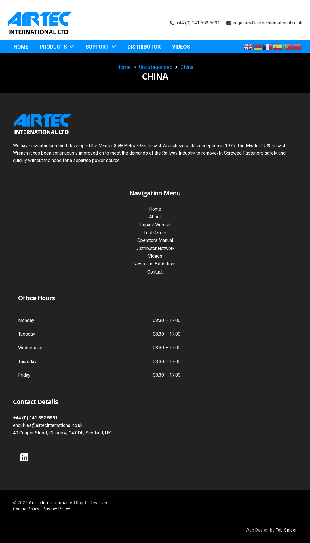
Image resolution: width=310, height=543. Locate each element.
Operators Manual (155, 240)
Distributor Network (155, 248)
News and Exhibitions (155, 264)
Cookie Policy (26, 509)
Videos (155, 256)
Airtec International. (49, 502)
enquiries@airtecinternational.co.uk (48, 425)
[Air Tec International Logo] (40, 22)
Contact (155, 272)
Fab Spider (286, 530)
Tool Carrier (155, 232)
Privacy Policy (56, 509)
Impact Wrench (155, 224)
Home (155, 209)
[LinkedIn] (24, 457)
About (155, 216)
